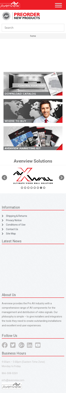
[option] (33, 176)
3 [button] (28, 188)
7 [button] (41, 188)
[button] (4, 177)
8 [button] (44, 188)
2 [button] (25, 188)
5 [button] (35, 188)
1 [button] (22, 188)
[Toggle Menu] (58, 5)
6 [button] (38, 188)
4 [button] (31, 188)
